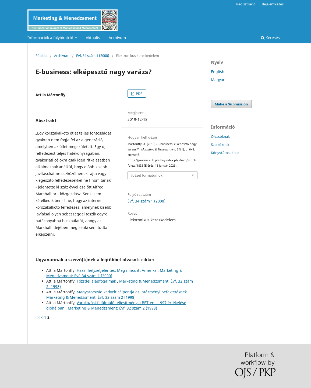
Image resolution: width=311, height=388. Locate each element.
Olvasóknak (220, 136)
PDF (138, 93)
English (217, 71)
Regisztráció (246, 4)
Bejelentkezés (273, 4)
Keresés (270, 37)
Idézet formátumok (146, 175)
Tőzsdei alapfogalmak (97, 281)
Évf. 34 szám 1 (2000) (92, 55)
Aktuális (93, 37)
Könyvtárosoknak (225, 152)
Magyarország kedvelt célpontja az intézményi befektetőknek (132, 291)
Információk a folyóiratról (50, 37)
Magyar (218, 79)
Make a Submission (231, 104)
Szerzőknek (220, 144)
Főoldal (41, 55)
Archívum (117, 37)
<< (38, 317)
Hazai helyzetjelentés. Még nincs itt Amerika (117, 270)
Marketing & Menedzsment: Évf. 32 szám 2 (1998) (91, 297)
